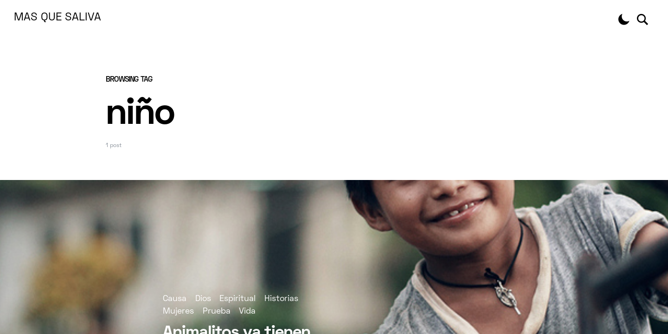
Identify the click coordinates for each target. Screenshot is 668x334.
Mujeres (178, 311)
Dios (203, 299)
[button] (624, 19)
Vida (247, 311)
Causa (174, 299)
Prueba (217, 311)
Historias (281, 299)
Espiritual (237, 299)
